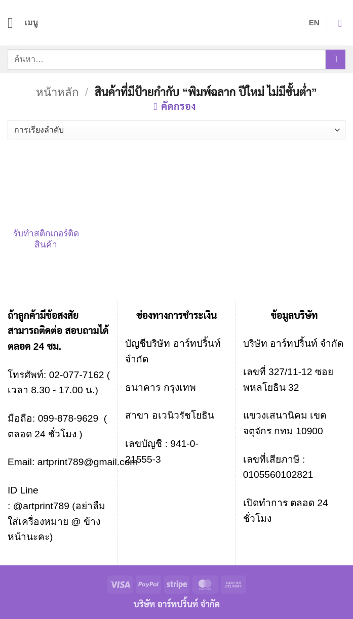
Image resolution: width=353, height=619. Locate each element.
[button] (23, 22)
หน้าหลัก (57, 92)
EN (314, 22)
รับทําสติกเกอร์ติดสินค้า (46, 239)
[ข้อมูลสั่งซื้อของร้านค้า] (176, 130)
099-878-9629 (68, 418)
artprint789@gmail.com (87, 462)
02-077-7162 (76, 374)
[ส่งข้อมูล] (335, 59)
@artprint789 (39, 506)
